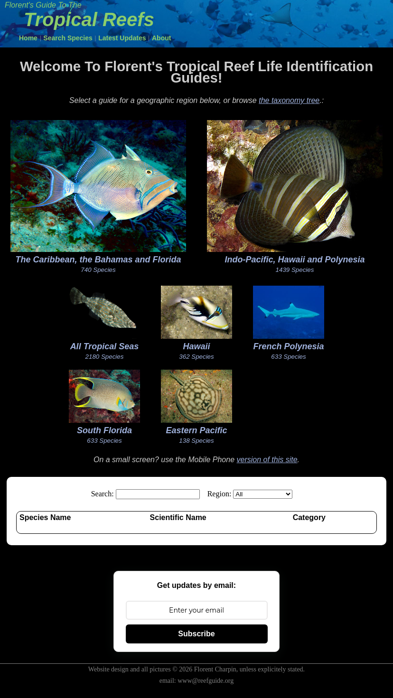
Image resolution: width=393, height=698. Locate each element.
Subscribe (196, 634)
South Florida (104, 430)
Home (28, 38)
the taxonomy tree (289, 100)
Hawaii (196, 346)
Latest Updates (122, 38)
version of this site (266, 460)
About (161, 38)
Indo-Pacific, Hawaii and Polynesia (295, 259)
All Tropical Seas (104, 346)
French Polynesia (288, 346)
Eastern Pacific (196, 430)
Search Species (68, 38)
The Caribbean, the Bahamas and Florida (98, 259)
